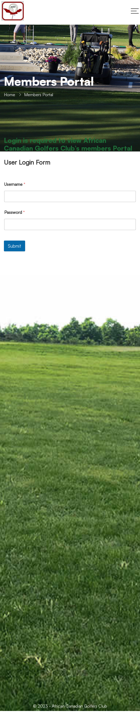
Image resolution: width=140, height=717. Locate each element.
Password (14, 212)
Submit (14, 246)
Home (9, 94)
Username (14, 184)
